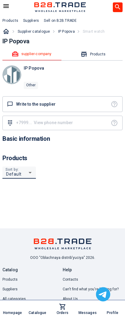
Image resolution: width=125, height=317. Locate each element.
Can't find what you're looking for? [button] (91, 289)
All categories (14, 299)
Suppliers (10, 289)
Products (10, 279)
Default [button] (14, 174)
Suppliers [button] (31, 20)
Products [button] (10, 20)
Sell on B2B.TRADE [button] (60, 20)
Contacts (70, 279)
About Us (70, 299)
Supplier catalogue (34, 31)
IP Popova (66, 31)
